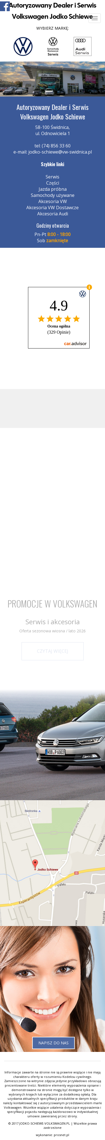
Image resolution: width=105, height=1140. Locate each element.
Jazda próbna (53, 189)
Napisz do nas (53, 1042)
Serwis (52, 177)
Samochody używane (52, 195)
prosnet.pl (61, 1135)
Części (52, 183)
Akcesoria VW (52, 201)
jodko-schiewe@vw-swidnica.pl (60, 152)
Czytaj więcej (52, 651)
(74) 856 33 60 (56, 146)
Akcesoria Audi (52, 214)
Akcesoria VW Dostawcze (52, 207)
